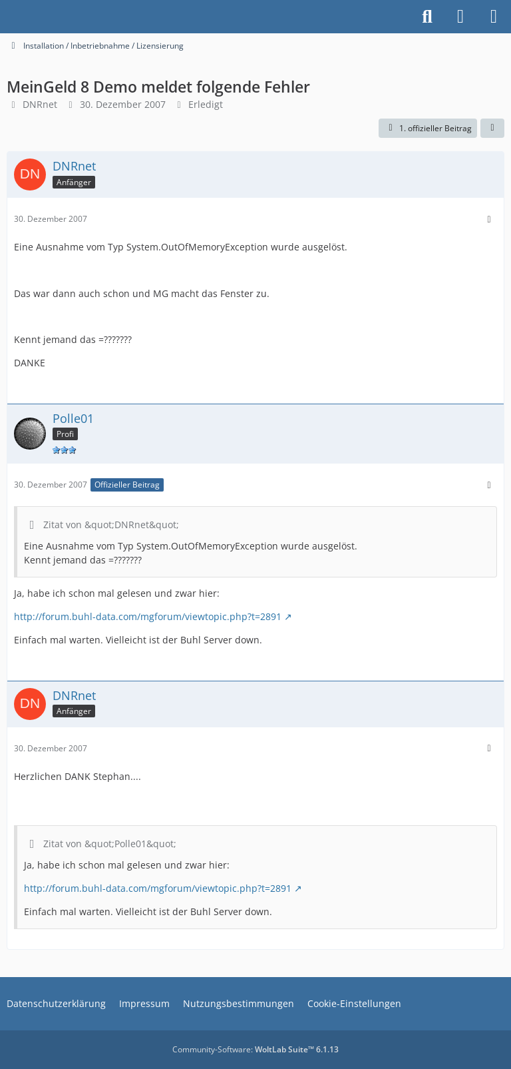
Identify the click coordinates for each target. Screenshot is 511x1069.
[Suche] (427, 16)
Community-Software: (255, 1049)
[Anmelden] (460, 16)
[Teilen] (492, 129)
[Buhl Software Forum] (6, 16)
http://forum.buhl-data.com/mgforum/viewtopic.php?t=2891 (147, 616)
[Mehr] (489, 219)
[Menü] (493, 16)
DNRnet (40, 104)
